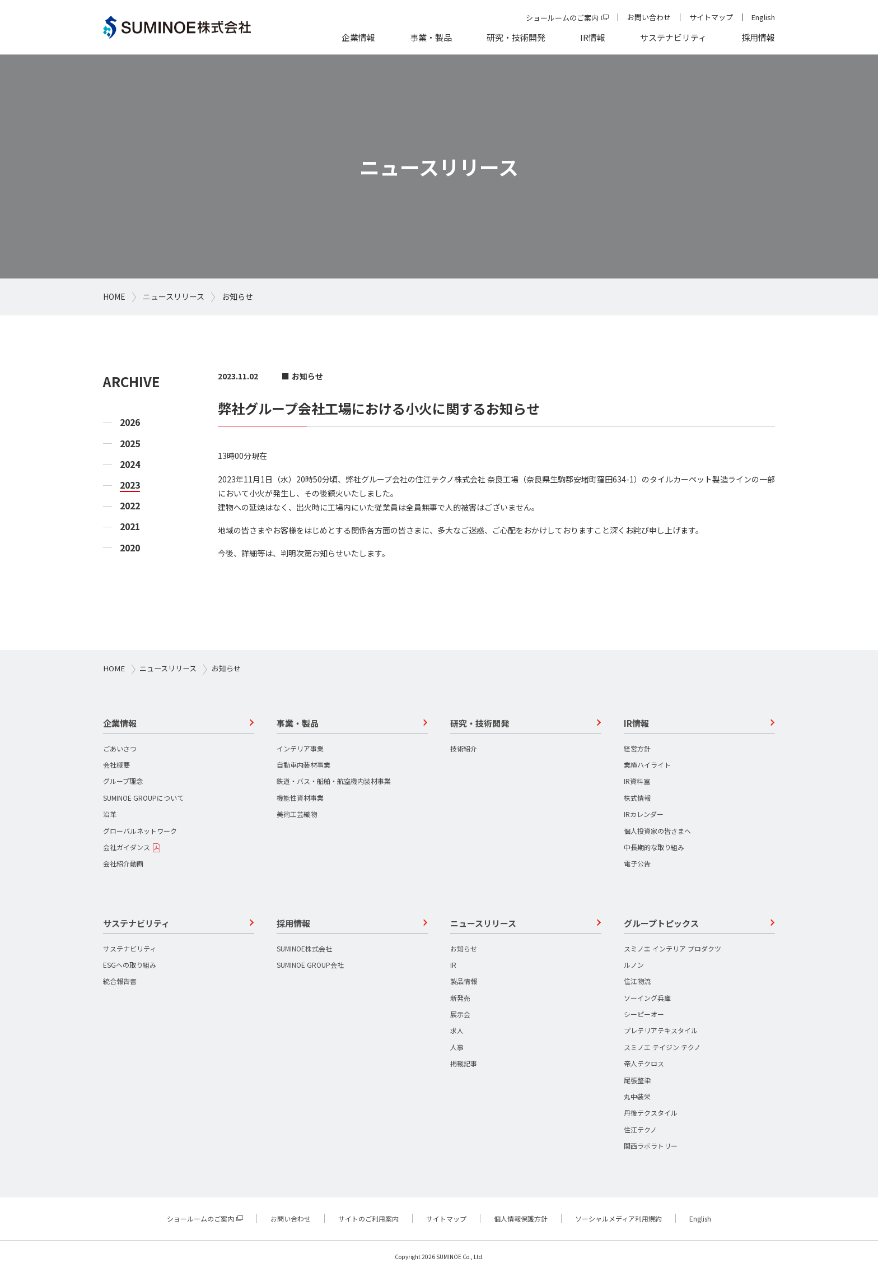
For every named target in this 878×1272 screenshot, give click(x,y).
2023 (130, 485)
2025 (130, 443)
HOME (114, 296)
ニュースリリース (173, 296)
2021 (130, 526)
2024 (130, 464)
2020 (130, 547)
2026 (130, 422)
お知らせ (237, 296)
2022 (130, 505)
